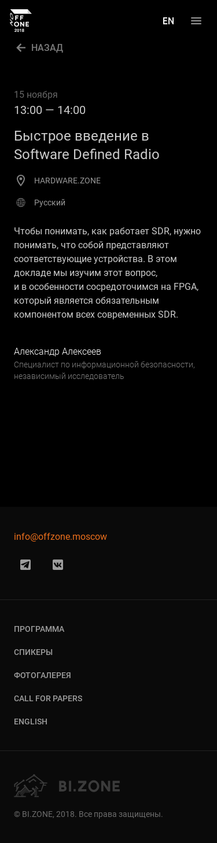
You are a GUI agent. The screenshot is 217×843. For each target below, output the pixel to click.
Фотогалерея (42, 675)
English (30, 721)
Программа (39, 629)
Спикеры (33, 652)
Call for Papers (48, 698)
